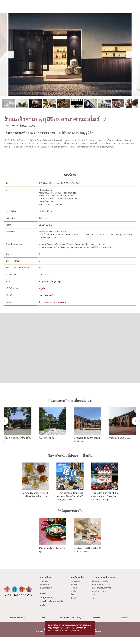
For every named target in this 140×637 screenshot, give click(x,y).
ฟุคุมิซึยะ (42, 288)
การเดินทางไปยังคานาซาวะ (102, 584)
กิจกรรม (74, 584)
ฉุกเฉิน (42, 605)
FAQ (93, 598)
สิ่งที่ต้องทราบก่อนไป (100, 581)
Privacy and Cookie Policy (70, 618)
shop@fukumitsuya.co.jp (50, 281)
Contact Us (123, 618)
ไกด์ (93, 594)
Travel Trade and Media (51, 601)
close (93, 623)
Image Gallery (47, 597)
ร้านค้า (73, 591)
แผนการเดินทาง (46, 587)
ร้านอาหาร (75, 587)
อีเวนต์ (73, 598)
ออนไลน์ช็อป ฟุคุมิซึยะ (47, 295)
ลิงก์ (43, 618)
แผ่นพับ (43, 593)
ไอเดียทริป (44, 581)
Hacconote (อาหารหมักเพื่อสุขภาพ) (53, 302)
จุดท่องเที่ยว (75, 581)
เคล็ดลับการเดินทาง (99, 591)
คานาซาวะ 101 (45, 584)
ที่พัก (72, 594)
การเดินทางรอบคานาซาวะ (102, 587)
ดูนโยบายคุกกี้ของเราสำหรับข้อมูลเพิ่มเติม (63, 630)
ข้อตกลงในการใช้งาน (17, 618)
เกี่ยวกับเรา (97, 618)
